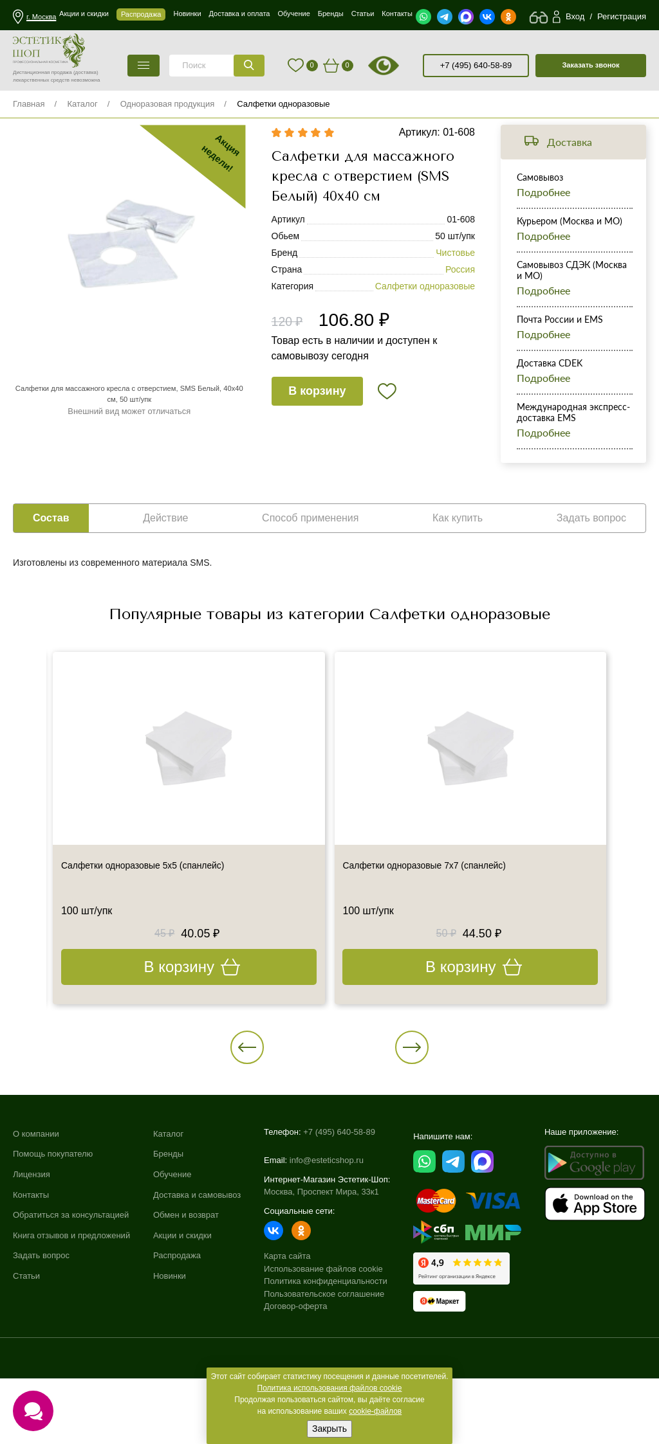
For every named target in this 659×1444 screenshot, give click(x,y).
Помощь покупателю (53, 1226)
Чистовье (455, 273)
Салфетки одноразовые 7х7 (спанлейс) (441, 906)
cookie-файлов (375, 1411)
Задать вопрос (41, 1327)
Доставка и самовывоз (197, 1266)
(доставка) (85, 72)
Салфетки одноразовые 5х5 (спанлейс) (160, 906)
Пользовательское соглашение (324, 1355)
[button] (293, 1091)
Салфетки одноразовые (283, 104)
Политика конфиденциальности (325, 1343)
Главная (28, 104)
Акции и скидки (182, 1307)
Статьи (26, 1347)
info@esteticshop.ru (327, 1222)
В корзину (319, 412)
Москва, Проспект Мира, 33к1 (321, 1254)
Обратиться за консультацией (71, 1286)
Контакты (31, 1266)
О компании (36, 1205)
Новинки (169, 1347)
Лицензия (31, 1245)
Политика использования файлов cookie (329, 1388)
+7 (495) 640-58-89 (476, 65)
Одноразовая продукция (167, 104)
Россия (460, 290)
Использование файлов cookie (323, 1330)
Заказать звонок (590, 65)
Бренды (168, 1226)
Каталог (82, 104)
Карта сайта (287, 1318)
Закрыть (329, 1428)
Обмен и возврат (186, 1286)
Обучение (172, 1245)
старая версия (400, 65)
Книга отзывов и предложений (71, 1307)
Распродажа (177, 1327)
